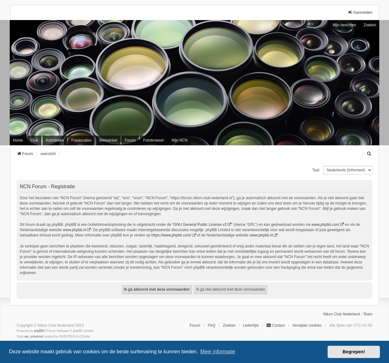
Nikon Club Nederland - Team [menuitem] (347, 314)
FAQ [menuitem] (211, 325)
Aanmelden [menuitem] (360, 12)
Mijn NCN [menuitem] (180, 140)
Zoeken (370, 25)
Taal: (316, 170)
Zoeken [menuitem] (229, 325)
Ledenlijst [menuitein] (251, 325)
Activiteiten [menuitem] (55, 140)
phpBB (39, 331)
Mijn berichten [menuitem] (344, 25)
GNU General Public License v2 (200, 224)
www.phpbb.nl (74, 230)
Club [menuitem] (34, 140)
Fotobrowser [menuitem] (153, 140)
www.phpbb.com (325, 224)
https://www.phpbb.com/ (171, 235)
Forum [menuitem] (130, 140)
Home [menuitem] (18, 140)
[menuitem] (369, 154)
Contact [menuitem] (275, 325)
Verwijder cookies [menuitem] (306, 325)
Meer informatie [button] (217, 351)
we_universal (33, 336)
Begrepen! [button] (354, 351)
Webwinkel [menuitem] (108, 140)
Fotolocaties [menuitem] (81, 140)
